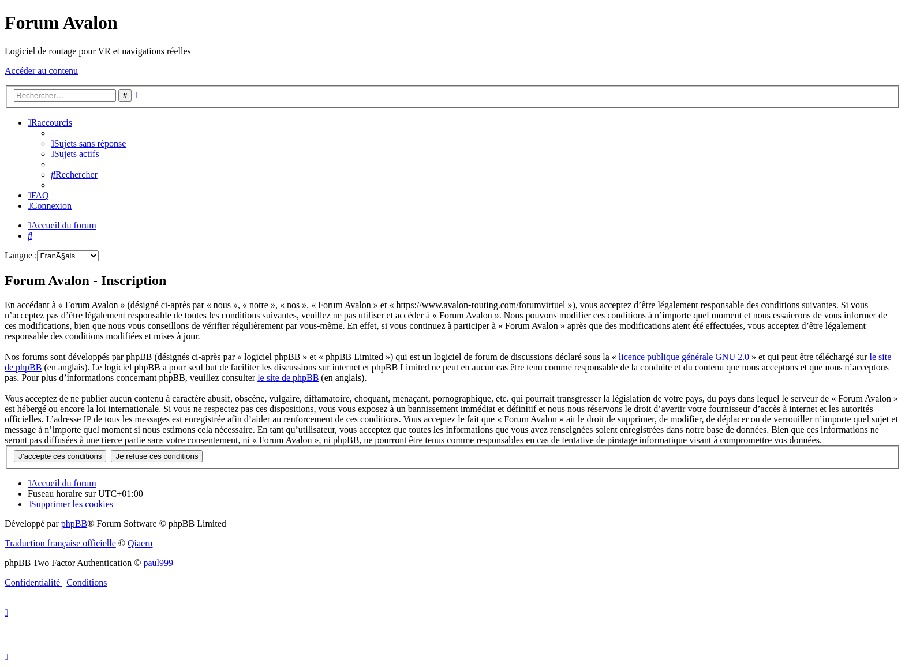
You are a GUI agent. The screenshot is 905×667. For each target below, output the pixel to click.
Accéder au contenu (41, 71)
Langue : (21, 255)
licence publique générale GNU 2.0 (684, 357)
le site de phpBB (288, 378)
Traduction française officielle (60, 543)
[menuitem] (88, 143)
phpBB (74, 524)
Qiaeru (140, 543)
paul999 (159, 563)
